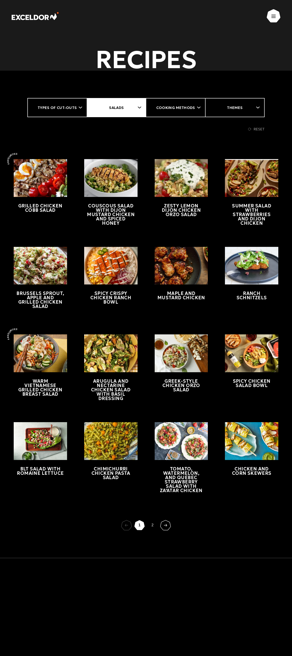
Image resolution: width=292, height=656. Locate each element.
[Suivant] (165, 525)
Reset (256, 129)
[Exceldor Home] (37, 17)
